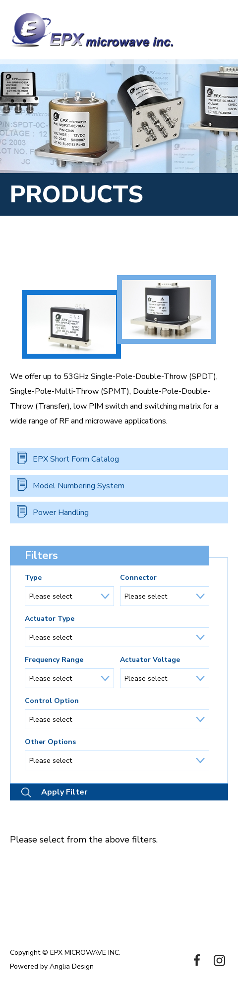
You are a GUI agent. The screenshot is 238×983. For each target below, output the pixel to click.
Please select (50, 596)
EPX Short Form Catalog (76, 459)
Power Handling (61, 512)
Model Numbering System (78, 485)
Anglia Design (72, 966)
